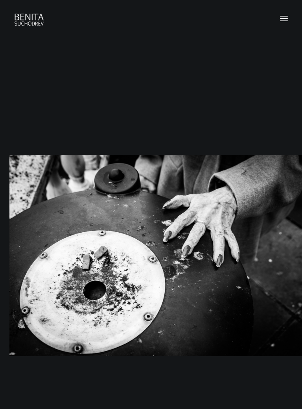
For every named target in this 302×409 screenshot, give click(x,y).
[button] (284, 18)
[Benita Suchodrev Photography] (151, 18)
